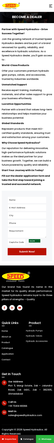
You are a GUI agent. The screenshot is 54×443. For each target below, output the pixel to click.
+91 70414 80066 (17, 406)
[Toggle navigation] (50, 6)
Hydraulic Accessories (37, 341)
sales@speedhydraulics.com (25, 415)
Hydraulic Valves (34, 335)
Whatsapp (45, 439)
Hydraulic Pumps (34, 330)
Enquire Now (9, 439)
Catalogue (27, 439)
